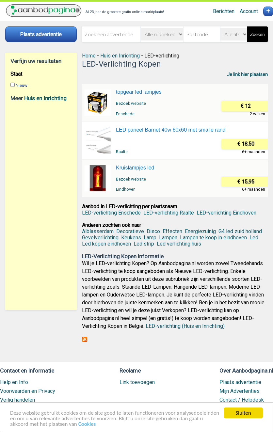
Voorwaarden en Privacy (27, 391)
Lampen (168, 237)
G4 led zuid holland (240, 231)
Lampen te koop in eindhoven (213, 237)
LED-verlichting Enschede (111, 213)
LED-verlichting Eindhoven (226, 213)
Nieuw (21, 85)
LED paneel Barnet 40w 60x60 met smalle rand (170, 130)
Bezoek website (131, 103)
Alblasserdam (98, 231)
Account (249, 11)
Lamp (150, 237)
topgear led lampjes (139, 92)
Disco (153, 231)
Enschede (125, 113)
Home (89, 56)
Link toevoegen (137, 382)
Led (253, 237)
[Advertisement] (41, 206)
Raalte (122, 151)
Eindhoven (126, 189)
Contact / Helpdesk (241, 400)
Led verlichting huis (179, 244)
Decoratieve (130, 231)
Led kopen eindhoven (106, 244)
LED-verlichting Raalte (168, 213)
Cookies (87, 424)
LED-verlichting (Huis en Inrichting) (185, 326)
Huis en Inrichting (45, 98)
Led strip (144, 244)
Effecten (172, 231)
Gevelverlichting (100, 237)
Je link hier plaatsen (247, 74)
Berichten (223, 11)
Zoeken (257, 34)
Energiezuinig (200, 231)
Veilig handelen (17, 400)
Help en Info (14, 382)
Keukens (131, 237)
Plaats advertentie (240, 382)
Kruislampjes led (135, 167)
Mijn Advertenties (239, 391)
